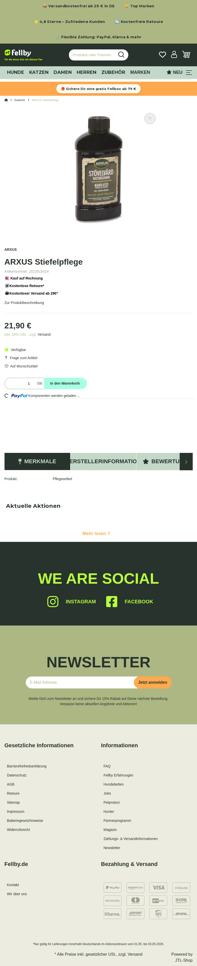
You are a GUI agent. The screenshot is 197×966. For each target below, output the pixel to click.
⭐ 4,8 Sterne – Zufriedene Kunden (69, 21)
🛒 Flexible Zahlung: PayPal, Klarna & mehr (98, 37)
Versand (44, 334)
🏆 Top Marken (139, 6)
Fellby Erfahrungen (118, 775)
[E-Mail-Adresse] (82, 682)
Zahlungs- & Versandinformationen (131, 839)
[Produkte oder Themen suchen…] (92, 55)
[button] (174, 55)
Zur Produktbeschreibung (24, 303)
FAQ (107, 766)
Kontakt (13, 885)
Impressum (15, 811)
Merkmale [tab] (37, 461)
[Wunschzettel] (162, 55)
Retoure (13, 793)
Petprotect (112, 802)
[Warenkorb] (186, 55)
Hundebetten (114, 784)
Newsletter (112, 848)
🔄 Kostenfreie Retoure (139, 21)
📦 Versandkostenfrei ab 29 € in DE (78, 6)
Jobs (107, 793)
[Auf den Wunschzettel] (149, 118)
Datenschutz (17, 775)
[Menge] (20, 383)
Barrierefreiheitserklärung (27, 766)
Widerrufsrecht (18, 830)
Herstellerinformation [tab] (103, 461)
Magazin (110, 830)
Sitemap (13, 802)
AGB (11, 784)
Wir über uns (17, 894)
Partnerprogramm (117, 821)
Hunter (109, 811)
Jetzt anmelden (152, 682)
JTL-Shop (183, 960)
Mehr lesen (96, 533)
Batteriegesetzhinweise (25, 821)
